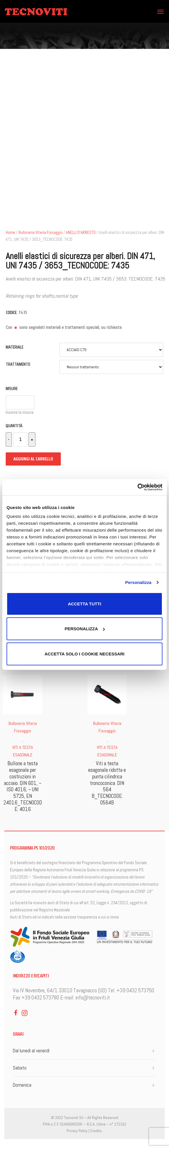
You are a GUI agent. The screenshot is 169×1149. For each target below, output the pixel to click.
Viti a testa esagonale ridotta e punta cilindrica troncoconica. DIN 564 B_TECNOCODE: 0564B (107, 783)
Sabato (20, 1068)
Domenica (22, 1085)
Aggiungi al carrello (33, 458)
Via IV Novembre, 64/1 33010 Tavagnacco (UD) (60, 990)
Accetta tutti (84, 603)
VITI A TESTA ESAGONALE (22, 751)
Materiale (14, 347)
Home (10, 232)
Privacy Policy (77, 1130)
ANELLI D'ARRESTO (81, 232)
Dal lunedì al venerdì (31, 1050)
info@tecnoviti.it (92, 997)
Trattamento (18, 364)
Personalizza (138, 582)
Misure (12, 388)
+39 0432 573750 (135, 990)
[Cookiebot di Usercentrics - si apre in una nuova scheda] (137, 487)
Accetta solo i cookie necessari (84, 653)
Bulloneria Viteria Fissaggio (41, 232)
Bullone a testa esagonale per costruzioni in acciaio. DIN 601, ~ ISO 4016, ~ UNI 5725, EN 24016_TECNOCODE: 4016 (22, 786)
